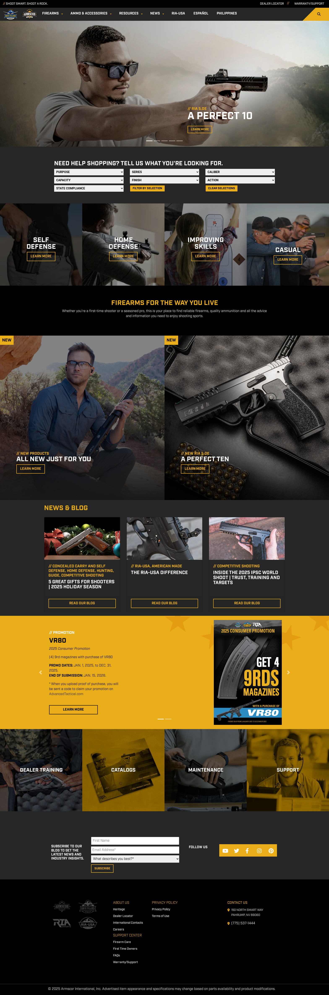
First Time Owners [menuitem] (125, 949)
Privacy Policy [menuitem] (165, 903)
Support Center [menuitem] (127, 935)
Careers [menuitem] (118, 929)
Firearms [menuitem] (50, 13)
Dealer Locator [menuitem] (123, 916)
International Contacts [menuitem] (128, 923)
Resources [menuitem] (128, 13)
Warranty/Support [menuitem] (125, 962)
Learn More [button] (200, 129)
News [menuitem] (155, 13)
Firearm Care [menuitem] (122, 942)
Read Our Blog (82, 603)
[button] (24, 84)
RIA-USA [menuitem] (178, 13)
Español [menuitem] (200, 13)
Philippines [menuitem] (227, 13)
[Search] (319, 14)
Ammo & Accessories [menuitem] (88, 13)
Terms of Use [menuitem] (160, 916)
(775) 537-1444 (243, 923)
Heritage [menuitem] (119, 909)
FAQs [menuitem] (116, 955)
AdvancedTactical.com (66, 694)
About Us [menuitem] (121, 903)
